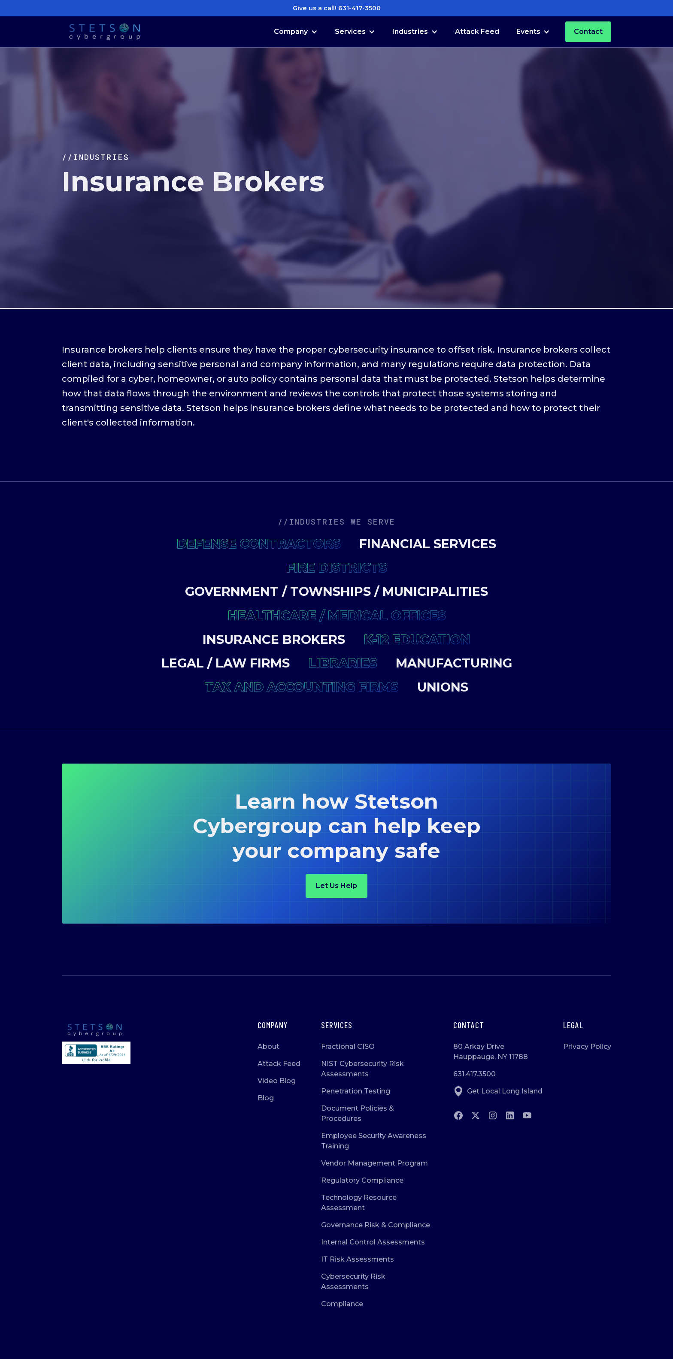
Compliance (342, 1304)
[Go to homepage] (96, 1030)
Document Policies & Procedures (357, 1113)
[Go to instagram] (493, 1115)
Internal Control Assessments (373, 1242)
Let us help (336, 886)
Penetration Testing (355, 1091)
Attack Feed (477, 31)
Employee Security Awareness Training (373, 1141)
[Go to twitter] (475, 1115)
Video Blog (277, 1081)
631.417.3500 (474, 1074)
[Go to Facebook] (458, 1115)
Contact (588, 31)
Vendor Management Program (374, 1163)
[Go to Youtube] (527, 1115)
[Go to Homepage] (105, 32)
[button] (295, 32)
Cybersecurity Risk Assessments (353, 1281)
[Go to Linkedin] (510, 1115)
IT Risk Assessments (357, 1259)
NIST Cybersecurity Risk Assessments (362, 1069)
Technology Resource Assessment (359, 1202)
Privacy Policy (587, 1046)
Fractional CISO (348, 1046)
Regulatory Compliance (362, 1180)
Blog (266, 1098)
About (268, 1046)
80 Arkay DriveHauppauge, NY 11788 (490, 1051)
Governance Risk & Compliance (375, 1225)
